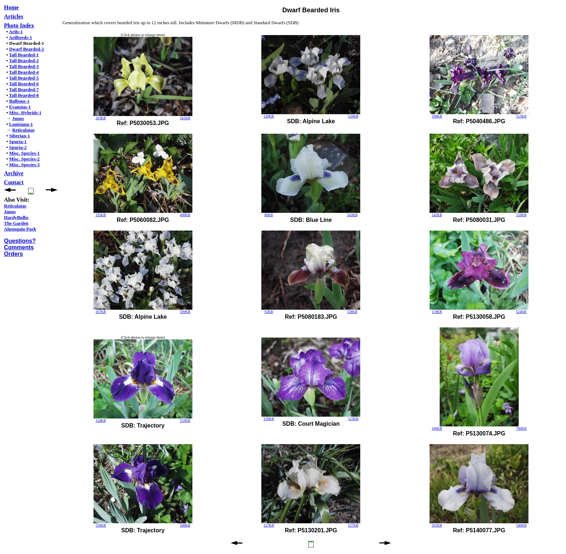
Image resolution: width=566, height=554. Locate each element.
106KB (437, 428)
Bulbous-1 (19, 101)
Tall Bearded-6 (24, 83)
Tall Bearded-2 (24, 60)
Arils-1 (16, 31)
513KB (521, 116)
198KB (437, 116)
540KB (521, 525)
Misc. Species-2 (24, 159)
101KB (437, 525)
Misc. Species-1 (24, 153)
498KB (185, 215)
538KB (352, 312)
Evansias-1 (20, 106)
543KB (352, 215)
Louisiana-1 (21, 124)
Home (11, 7)
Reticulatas (23, 130)
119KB (437, 312)
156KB (100, 525)
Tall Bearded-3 (24, 66)
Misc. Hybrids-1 (25, 112)
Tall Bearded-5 (24, 78)
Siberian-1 (19, 135)
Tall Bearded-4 (24, 72)
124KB (100, 420)
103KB (100, 118)
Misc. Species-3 (24, 164)
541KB (185, 118)
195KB (100, 215)
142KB (437, 215)
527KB (353, 525)
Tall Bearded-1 (24, 54)
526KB (353, 116)
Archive (13, 173)
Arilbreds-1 (20, 37)
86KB (269, 215)
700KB (521, 428)
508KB (185, 525)
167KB (100, 312)
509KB (185, 312)
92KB (269, 312)
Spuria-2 (17, 147)
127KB (269, 525)
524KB (521, 312)
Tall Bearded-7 (24, 89)
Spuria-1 (17, 141)
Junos (18, 118)
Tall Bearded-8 (24, 95)
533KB (185, 420)
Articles (13, 16)
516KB (521, 215)
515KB (353, 419)
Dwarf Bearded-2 (26, 49)
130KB (269, 419)
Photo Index (19, 25)
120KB (269, 116)
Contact (13, 182)
